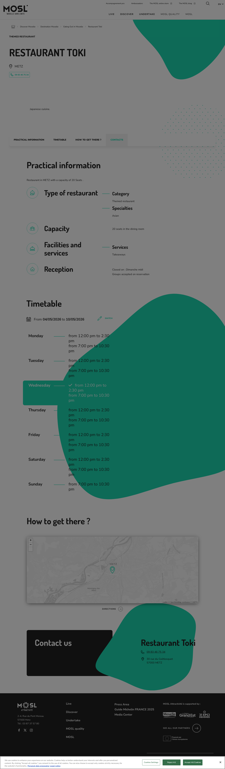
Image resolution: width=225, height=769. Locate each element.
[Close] (220, 763)
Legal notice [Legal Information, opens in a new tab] (55, 767)
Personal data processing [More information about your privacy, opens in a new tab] (38, 767)
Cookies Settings (151, 763)
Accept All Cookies (193, 763)
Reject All (171, 763)
